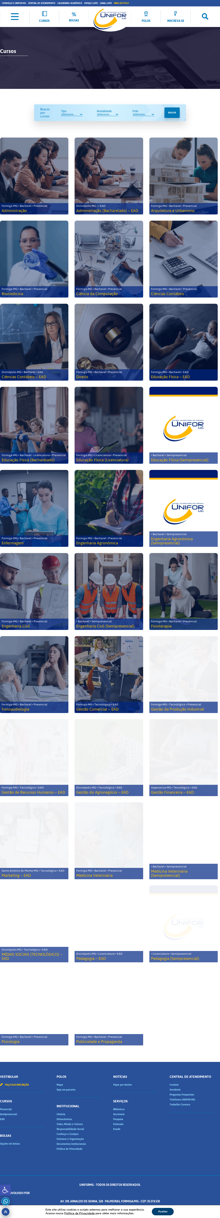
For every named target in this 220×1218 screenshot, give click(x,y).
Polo (143, 112)
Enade (116, 1129)
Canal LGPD (106, 3)
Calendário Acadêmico (69, 3)
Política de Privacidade (69, 1148)
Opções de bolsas (10, 1143)
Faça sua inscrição (14, 1084)
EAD (2, 1119)
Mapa (60, 1084)
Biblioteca (119, 1109)
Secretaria (119, 1114)
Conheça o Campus (67, 1134)
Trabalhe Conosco (180, 1104)
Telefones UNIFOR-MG (182, 1099)
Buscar (172, 113)
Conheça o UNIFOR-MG (14, 3)
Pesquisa (118, 1119)
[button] (5, 1190)
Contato (174, 1084)
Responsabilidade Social (70, 1129)
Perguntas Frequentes (182, 1094)
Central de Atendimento (41, 3)
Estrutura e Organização (70, 1139)
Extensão (118, 1124)
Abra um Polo (121, 3)
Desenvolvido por (110, 1193)
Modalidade (107, 112)
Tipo (72, 112)
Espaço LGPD (91, 3)
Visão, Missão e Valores (70, 1124)
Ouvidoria (175, 1089)
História (61, 1114)
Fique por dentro (122, 1084)
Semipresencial (8, 1114)
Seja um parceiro (66, 1089)
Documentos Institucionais (71, 1144)
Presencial (6, 1109)
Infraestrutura (64, 1119)
